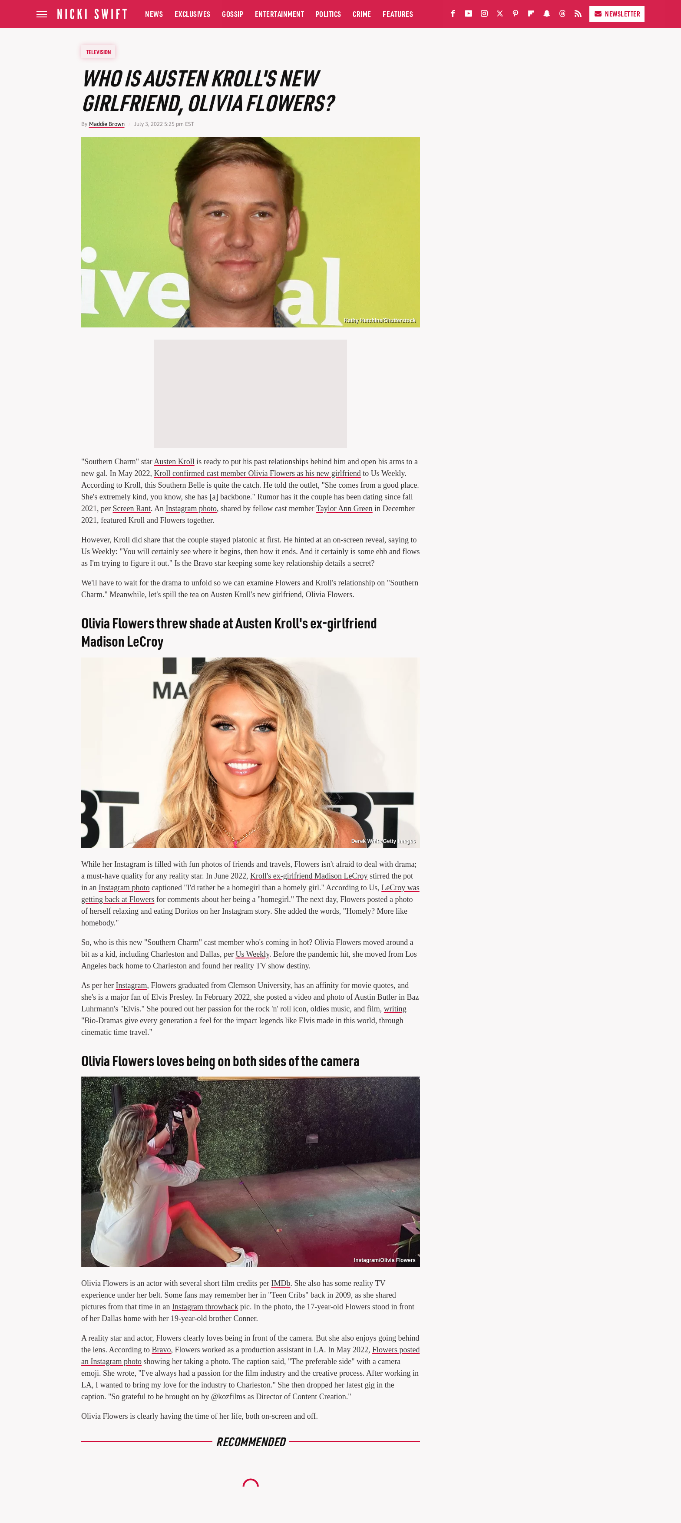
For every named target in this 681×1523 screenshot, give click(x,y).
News (154, 14)
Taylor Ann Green (344, 508)
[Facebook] (453, 15)
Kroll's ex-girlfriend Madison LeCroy (309, 876)
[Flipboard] (531, 15)
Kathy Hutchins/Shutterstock (380, 320)
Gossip (232, 14)
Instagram (131, 985)
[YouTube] (468, 15)
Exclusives (193, 14)
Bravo (161, 1349)
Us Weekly (252, 954)
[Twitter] (500, 15)
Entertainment (279, 14)
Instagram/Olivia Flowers (385, 1260)
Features (398, 14)
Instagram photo (190, 508)
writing (395, 1008)
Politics (328, 14)
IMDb (280, 1283)
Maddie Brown (107, 124)
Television (98, 52)
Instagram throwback (205, 1306)
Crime (362, 14)
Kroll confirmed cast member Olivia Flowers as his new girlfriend (257, 473)
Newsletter (617, 13)
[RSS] (578, 15)
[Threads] (562, 15)
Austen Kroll (174, 461)
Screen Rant (131, 508)
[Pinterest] (515, 15)
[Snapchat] (546, 15)
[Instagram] (484, 15)
